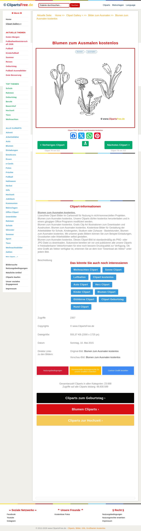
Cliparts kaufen (13, 277)
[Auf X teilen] (81, 136)
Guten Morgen (12, 37)
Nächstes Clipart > (118, 145)
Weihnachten (12, 119)
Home (8, 19)
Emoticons (11, 155)
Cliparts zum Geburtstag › (85, 398)
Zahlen (9, 252)
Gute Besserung (13, 75)
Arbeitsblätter (12, 137)
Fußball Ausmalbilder (16, 71)
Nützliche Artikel (14, 273)
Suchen (74, 5)
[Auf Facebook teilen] (73, 136)
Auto (8, 141)
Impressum (11, 289)
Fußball (9, 48)
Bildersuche (11, 265)
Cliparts (106, 5)
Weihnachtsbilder (14, 248)
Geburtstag (11, 66)
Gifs (8, 190)
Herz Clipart (102, 284)
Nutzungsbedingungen (52, 371)
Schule (9, 88)
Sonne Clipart (113, 269)
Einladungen (12, 150)
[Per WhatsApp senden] (89, 136)
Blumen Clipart (107, 292)
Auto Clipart (81, 284)
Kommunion (12, 203)
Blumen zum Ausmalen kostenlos (101, 351)
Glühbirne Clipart (84, 299)
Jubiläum (10, 199)
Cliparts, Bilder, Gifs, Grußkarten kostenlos (86, 528)
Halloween (11, 181)
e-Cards (9, 164)
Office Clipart (12, 212)
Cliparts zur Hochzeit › (85, 420)
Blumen (80, 52)
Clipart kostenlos (103, 277)
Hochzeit (10, 110)
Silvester (10, 230)
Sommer (10, 57)
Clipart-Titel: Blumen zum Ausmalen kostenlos (85, 130)
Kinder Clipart (82, 292)
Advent (9, 132)
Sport (8, 239)
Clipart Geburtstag (112, 299)
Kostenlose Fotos (62, 514)
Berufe (9, 102)
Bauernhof (11, 106)
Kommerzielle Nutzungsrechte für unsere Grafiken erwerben (85, 371)
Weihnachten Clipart (86, 269)
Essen (9, 159)
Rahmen (10, 93)
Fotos (8, 168)
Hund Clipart (81, 306)
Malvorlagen (118, 5)
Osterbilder (11, 217)
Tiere (8, 115)
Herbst (9, 186)
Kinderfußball (12, 53)
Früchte (9, 172)
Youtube (10, 517)
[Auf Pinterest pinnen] (97, 136)
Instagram (11, 521)
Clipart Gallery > (13, 24)
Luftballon (80, 277)
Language (130, 5)
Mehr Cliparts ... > (12, 256)
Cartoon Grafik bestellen (118, 371)
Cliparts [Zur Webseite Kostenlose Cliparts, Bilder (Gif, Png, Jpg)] (20, 5)
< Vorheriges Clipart (52, 145)
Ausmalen (91, 52)
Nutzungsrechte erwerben (113, 517)
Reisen (9, 62)
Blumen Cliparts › (85, 409)
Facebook (11, 514)
